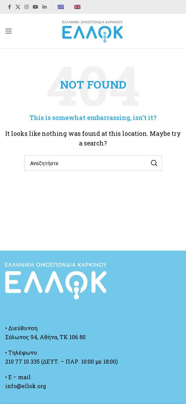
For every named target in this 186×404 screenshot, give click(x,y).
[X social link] (17, 7)
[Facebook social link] (9, 7)
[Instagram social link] (26, 7)
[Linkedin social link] (44, 7)
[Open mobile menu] (9, 31)
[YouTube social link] (35, 7)
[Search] (93, 163)
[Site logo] (93, 30)
